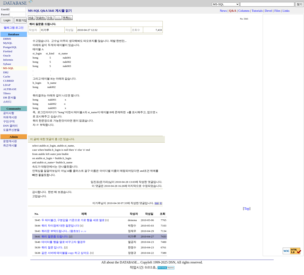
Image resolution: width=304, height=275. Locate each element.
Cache (6, 76)
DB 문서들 (9, 97)
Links (286, 10)
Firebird (7, 51)
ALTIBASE (9, 89)
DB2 (5, 72)
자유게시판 (10, 117)
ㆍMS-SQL (7, 68)
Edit (157, 203)
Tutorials (257, 10)
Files (277, 10)
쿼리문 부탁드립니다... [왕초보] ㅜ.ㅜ (64, 231)
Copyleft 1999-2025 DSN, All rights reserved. (171, 262)
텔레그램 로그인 (14, 27)
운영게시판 (10, 141)
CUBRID (8, 80)
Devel (268, 10)
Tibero (7, 93)
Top (246, 208)
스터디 (7, 101)
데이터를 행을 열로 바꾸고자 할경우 (63, 242)
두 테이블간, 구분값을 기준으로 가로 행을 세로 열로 (73, 220)
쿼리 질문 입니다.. (52, 247)
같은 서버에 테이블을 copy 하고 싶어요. (65, 252)
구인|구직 (9, 121)
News (223, 10)
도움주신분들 (11, 129)
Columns (243, 10)
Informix (8, 59)
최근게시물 (10, 145)
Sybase (7, 63)
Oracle (7, 55)
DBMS (7, 38)
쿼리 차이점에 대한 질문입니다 (60, 225)
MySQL (7, 43)
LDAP (7, 84)
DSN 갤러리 (10, 125)
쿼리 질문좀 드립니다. (54, 236)
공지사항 (8, 113)
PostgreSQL (10, 47)
